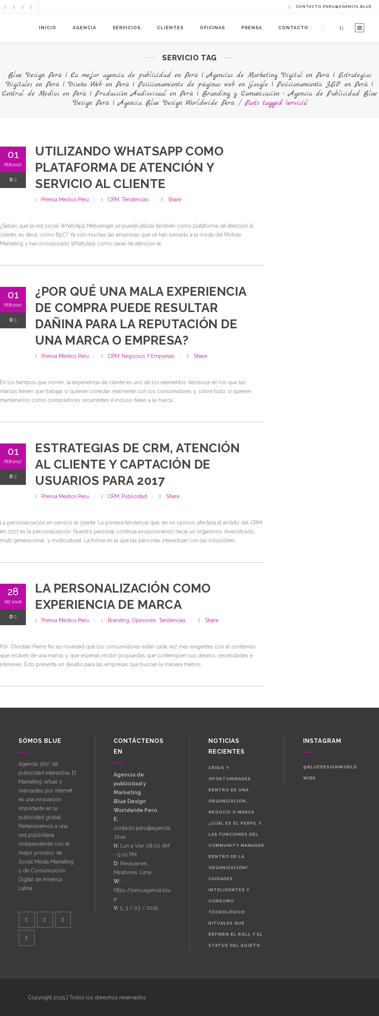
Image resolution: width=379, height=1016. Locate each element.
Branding (118, 620)
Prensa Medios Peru (65, 199)
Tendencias (135, 199)
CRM (113, 199)
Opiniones (144, 620)
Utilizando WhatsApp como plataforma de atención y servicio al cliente (129, 167)
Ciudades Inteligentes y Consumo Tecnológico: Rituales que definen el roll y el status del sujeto (235, 912)
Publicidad (134, 496)
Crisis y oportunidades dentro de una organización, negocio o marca (231, 790)
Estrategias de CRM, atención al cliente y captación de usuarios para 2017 (137, 464)
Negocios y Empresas (148, 356)
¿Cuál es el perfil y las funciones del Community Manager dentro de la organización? (236, 845)
